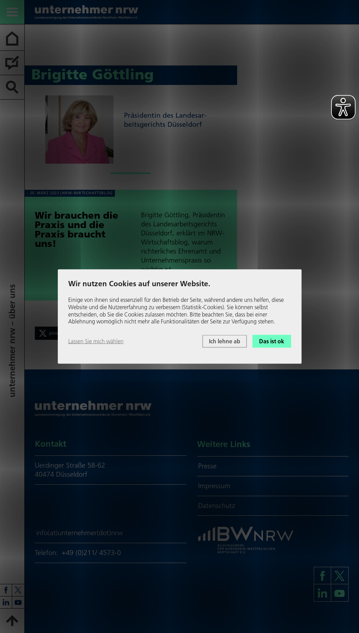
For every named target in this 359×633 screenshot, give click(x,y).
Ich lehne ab (224, 341)
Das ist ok (271, 341)
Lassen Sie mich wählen (96, 341)
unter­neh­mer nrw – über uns (12, 340)
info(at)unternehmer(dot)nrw (79, 533)
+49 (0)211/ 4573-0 (91, 552)
